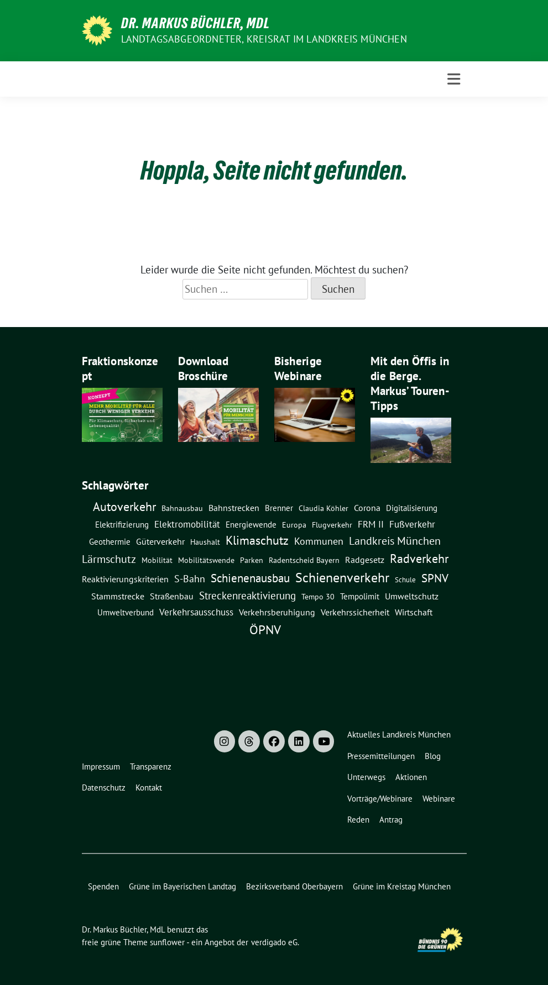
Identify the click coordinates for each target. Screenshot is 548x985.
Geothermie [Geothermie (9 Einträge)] (110, 541)
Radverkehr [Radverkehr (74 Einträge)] (419, 558)
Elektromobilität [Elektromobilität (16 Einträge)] (187, 524)
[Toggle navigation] (454, 79)
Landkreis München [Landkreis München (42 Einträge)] (395, 541)
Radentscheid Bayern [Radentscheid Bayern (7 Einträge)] (304, 560)
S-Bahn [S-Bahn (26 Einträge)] (189, 578)
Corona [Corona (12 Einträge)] (367, 507)
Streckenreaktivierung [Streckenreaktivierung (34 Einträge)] (247, 595)
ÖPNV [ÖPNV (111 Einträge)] (265, 629)
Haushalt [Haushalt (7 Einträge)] (205, 542)
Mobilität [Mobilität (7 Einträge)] (157, 560)
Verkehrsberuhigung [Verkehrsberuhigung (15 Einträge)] (277, 612)
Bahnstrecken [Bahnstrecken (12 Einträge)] (233, 507)
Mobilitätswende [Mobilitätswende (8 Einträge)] (206, 560)
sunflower (167, 942)
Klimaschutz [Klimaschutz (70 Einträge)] (257, 540)
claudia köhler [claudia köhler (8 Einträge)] (323, 508)
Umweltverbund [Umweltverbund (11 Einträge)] (125, 612)
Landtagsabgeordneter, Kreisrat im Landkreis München (264, 39)
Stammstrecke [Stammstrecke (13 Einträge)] (117, 596)
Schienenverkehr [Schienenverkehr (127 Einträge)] (342, 577)
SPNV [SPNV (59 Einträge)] (434, 578)
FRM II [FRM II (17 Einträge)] (371, 524)
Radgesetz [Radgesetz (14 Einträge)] (364, 559)
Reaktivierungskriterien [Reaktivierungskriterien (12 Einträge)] (125, 578)
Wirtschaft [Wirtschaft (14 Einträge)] (413, 612)
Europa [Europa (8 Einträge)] (294, 525)
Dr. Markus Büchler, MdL (195, 23)
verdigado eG (274, 942)
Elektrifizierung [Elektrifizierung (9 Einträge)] (122, 524)
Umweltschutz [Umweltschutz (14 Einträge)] (412, 596)
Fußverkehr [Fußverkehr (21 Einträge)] (412, 524)
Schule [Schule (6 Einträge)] (405, 579)
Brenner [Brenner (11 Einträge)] (279, 507)
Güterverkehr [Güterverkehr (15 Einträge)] (160, 541)
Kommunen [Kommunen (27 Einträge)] (318, 540)
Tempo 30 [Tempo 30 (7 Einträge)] (318, 597)
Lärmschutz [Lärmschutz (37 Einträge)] (109, 559)
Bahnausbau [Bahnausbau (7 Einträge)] (182, 508)
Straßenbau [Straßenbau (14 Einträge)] (172, 596)
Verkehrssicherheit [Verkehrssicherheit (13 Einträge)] (355, 612)
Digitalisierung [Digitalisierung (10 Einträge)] (411, 508)
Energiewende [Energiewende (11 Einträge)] (251, 524)
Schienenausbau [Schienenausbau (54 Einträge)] (250, 578)
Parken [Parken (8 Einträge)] (251, 560)
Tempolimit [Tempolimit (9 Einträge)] (359, 596)
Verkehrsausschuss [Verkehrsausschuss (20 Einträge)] (196, 611)
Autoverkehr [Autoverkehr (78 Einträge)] (124, 506)
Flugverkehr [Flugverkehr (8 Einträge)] (332, 525)
